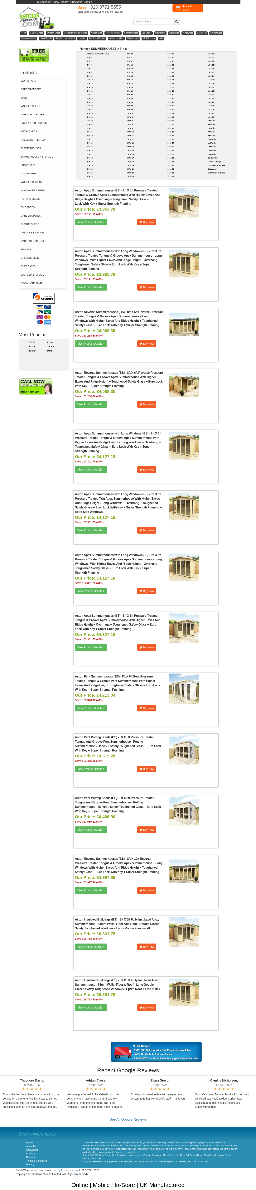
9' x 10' (130, 65)
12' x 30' (170, 124)
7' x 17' (90, 95)
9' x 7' (129, 57)
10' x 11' (130, 136)
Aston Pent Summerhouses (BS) (97, 676)
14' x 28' (211, 54)
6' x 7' (89, 61)
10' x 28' (170, 54)
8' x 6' (50, 342)
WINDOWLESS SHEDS (33, 190)
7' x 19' (90, 102)
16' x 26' (211, 109)
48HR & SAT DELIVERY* (34, 114)
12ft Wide (212, 147)
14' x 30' (211, 57)
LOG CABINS (28, 165)
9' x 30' (130, 109)
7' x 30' (90, 121)
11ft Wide (212, 143)
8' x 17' (90, 154)
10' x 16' (130, 154)
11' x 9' (170, 61)
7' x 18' (90, 98)
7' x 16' (90, 91)
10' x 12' (130, 139)
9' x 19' (130, 91)
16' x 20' (211, 102)
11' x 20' (170, 76)
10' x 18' (130, 161)
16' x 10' (211, 91)
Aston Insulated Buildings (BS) (96, 919)
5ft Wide (211, 121)
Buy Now (147, 222)
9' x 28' (130, 106)
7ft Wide (211, 128)
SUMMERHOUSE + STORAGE (37, 156)
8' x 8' (89, 132)
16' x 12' (211, 95)
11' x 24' (170, 80)
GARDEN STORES (31, 215)
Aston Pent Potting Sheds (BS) (96, 737)
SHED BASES (28, 266)
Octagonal (212, 169)
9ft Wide (211, 136)
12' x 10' (170, 98)
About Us (31, 1146)
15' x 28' (211, 83)
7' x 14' (90, 83)
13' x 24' (170, 143)
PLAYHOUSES (28, 173)
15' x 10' (211, 61)
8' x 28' (90, 176)
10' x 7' (130, 121)
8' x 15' (90, 147)
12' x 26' (170, 117)
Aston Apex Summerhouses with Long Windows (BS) (111, 251)
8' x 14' (90, 143)
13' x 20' (170, 139)
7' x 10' (90, 76)
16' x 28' (211, 113)
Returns (30, 1157)
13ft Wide (212, 150)
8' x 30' (130, 54)
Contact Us (32, 1150)
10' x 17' (130, 158)
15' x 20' (211, 72)
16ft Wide (212, 154)
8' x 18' (90, 158)
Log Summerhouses (216, 165)
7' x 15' (90, 87)
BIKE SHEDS (28, 207)
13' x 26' (170, 147)
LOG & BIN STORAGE (32, 274)
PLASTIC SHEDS (30, 224)
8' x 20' (90, 165)
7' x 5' (89, 65)
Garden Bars (213, 158)
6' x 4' (32, 342)
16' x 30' (211, 117)
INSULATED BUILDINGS (34, 123)
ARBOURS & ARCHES (33, 232)
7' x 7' (89, 68)
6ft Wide (211, 124)
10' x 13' (130, 143)
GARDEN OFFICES (31, 89)
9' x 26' (130, 102)
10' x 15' (130, 150)
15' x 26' (211, 80)
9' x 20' (130, 95)
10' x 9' (130, 128)
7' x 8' (89, 72)
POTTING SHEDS (30, 199)
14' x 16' (170, 165)
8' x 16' (90, 150)
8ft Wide (211, 132)
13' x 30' (170, 154)
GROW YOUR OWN (31, 283)
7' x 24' (90, 109)
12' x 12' (170, 102)
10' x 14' (130, 147)
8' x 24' (90, 169)
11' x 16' (170, 72)
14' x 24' (170, 173)
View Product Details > (90, 222)
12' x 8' (32, 351)
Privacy (30, 1164)
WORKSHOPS (28, 81)
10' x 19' (130, 165)
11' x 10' (170, 65)
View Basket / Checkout (67, 1)
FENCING (26, 249)
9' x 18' (130, 87)
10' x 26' (130, 176)
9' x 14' (130, 72)
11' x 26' (170, 83)
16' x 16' (211, 98)
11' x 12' (170, 68)
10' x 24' (130, 173)
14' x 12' (170, 161)
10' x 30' (170, 57)
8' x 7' (89, 128)
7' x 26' (90, 113)
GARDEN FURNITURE (33, 241)
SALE (24, 97)
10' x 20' (130, 169)
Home (84, 48)
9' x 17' (130, 83)
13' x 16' (170, 136)
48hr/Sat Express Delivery (98, 54)
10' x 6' (32, 346)
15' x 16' (211, 68)
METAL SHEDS (29, 131)
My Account (44, 1)
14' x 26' (170, 176)
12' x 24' (170, 113)
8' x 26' (90, 173)
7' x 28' (90, 117)
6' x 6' (89, 57)
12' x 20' (170, 109)
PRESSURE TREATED (33, 140)
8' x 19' (90, 161)
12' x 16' (170, 106)
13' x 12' (170, 132)
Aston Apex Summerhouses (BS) (97, 190)
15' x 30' (211, 87)
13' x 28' (170, 150)
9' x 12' (130, 68)
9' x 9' (129, 61)
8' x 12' (90, 139)
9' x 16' (130, 80)
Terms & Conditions (36, 1161)
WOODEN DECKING (32, 182)
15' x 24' (211, 76)
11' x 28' (170, 87)
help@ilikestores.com (66, 1170)
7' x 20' (90, 106)
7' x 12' (90, 80)
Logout (88, 1)
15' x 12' (211, 65)
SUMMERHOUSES (31, 148)
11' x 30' (170, 91)
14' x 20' (170, 169)
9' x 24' (130, 98)
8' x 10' (90, 136)
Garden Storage (214, 161)
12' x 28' (170, 121)
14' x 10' (170, 158)
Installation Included (216, 173)
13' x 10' (170, 128)
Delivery (30, 1153)
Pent (49, 351)
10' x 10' (130, 132)
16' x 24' (211, 106)
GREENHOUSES (30, 258)
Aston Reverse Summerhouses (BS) (100, 312)
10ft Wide (212, 139)
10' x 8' (50, 346)
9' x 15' (130, 76)
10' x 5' (130, 113)
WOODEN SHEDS (30, 106)
